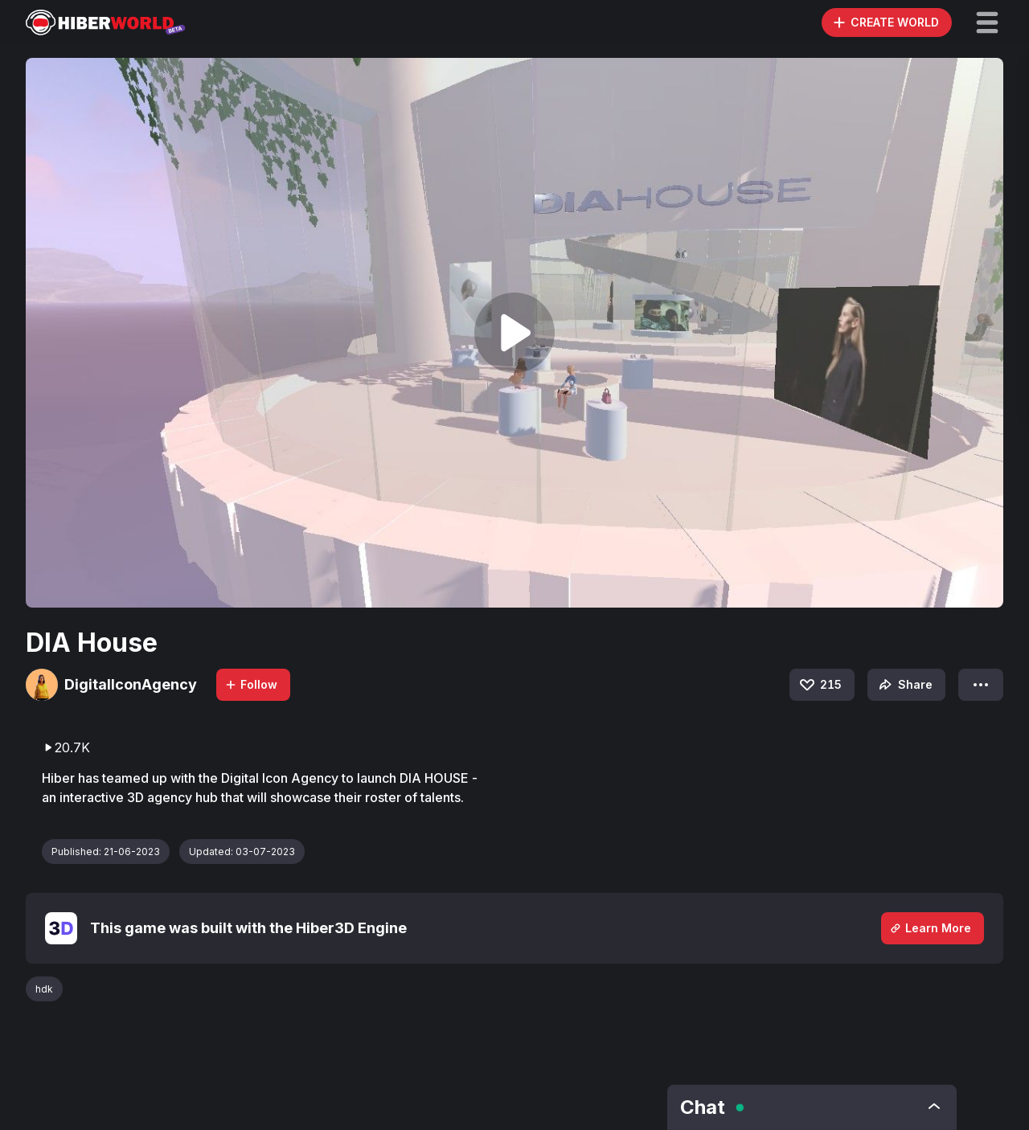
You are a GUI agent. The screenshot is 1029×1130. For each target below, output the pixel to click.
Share (904, 684)
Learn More (930, 928)
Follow (250, 684)
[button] (987, 22)
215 (819, 684)
